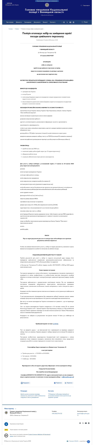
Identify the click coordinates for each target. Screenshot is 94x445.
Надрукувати (26, 382)
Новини (17, 29)
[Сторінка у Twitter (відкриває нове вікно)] (67, 22)
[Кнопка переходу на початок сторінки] (88, 441)
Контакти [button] (52, 22)
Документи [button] (37, 22)
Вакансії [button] (45, 22)
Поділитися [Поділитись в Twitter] (69, 382)
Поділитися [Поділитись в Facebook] (59, 382)
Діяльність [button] (19, 22)
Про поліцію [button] (9, 22)
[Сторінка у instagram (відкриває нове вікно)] (73, 22)
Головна (11, 29)
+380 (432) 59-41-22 (57, 413)
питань (56, 324)
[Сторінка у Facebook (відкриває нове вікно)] (64, 22)
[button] (10, 409)
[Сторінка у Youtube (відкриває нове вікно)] (70, 22)
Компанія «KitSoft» (74, 441)
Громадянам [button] (27, 22)
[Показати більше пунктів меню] (62, 22)
